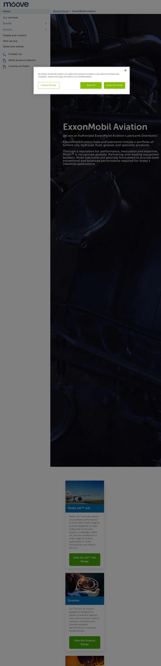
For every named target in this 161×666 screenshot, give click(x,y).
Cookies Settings (48, 85)
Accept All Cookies (114, 85)
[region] (81, 80)
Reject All (91, 85)
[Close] (125, 70)
